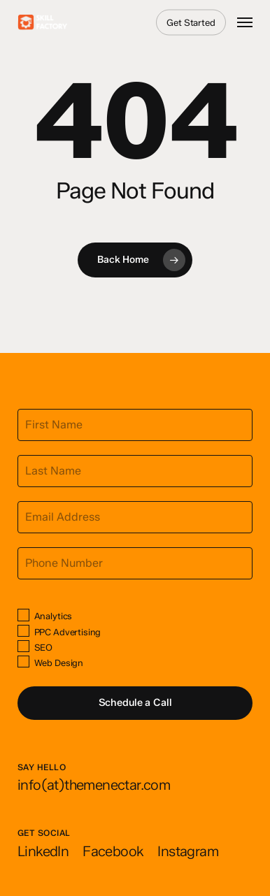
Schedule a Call (135, 702)
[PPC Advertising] (23, 631)
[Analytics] (23, 615)
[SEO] (23, 646)
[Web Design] (23, 661)
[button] (245, 22)
